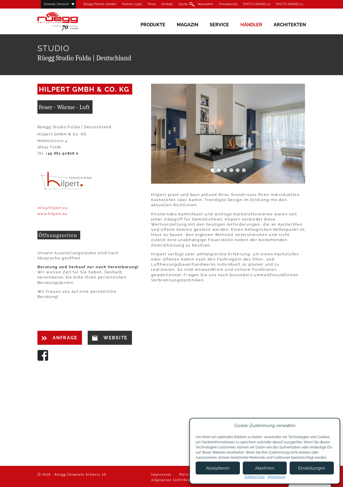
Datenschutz (254, 477)
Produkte (153, 24)
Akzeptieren (218, 468)
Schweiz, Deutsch (56, 4)
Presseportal (228, 4)
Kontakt (167, 4)
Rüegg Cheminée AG (66, 21)
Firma (152, 4)
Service (219, 24)
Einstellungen (311, 468)
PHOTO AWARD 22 (256, 4)
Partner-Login (132, 4)
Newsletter (205, 4)
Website (110, 338)
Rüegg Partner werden (99, 4)
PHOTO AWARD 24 (289, 4)
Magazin (187, 24)
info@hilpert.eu (52, 208)
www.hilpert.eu (52, 214)
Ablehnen (264, 468)
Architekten (290, 24)
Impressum (161, 474)
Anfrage (60, 337)
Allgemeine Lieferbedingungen (179, 480)
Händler (251, 24)
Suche (183, 4)
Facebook (42, 355)
